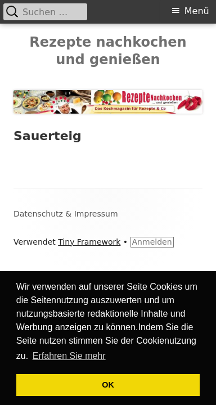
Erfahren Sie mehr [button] (69, 356)
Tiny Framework (89, 241)
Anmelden (152, 241)
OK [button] (108, 384)
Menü (196, 11)
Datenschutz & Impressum (66, 213)
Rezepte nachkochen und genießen (107, 51)
